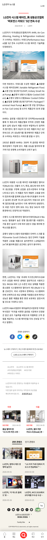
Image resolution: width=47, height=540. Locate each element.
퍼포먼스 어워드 (14, 373)
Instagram (17, 509)
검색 (23, 535)
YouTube (13, 509)
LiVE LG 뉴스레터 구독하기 (23, 354)
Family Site (23, 522)
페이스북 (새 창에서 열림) (12, 336)
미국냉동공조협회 (15, 370)
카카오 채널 (31, 509)
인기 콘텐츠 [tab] (30, 441)
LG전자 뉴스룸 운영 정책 (22, 514)
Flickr (26, 509)
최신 (33, 537)
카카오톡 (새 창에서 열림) (27, 336)
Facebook (8, 509)
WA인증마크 (37, 509)
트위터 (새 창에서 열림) (19, 336)
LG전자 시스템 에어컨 (26, 367)
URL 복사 (34, 336)
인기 (42, 537)
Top (41, 506)
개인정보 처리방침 (22, 517)
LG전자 (11, 367)
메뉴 (14, 537)
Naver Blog (22, 509)
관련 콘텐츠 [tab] (17, 441)
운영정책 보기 (27, 393)
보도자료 (28, 370)
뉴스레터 (42, 6)
